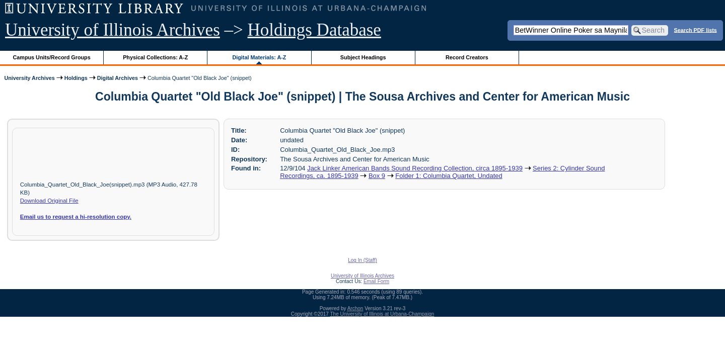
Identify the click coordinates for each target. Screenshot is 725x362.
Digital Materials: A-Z (259, 57)
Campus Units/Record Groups (52, 57)
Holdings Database (314, 30)
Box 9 (377, 175)
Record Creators (467, 57)
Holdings (76, 78)
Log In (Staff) (362, 260)
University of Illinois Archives (112, 30)
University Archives (29, 78)
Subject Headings (363, 57)
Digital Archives (117, 78)
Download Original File (49, 201)
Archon (355, 308)
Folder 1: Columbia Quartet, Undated (448, 175)
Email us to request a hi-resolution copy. (75, 217)
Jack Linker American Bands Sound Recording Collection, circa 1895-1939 (415, 168)
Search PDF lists (695, 30)
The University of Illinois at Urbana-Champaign (382, 314)
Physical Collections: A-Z (155, 57)
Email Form (376, 281)
